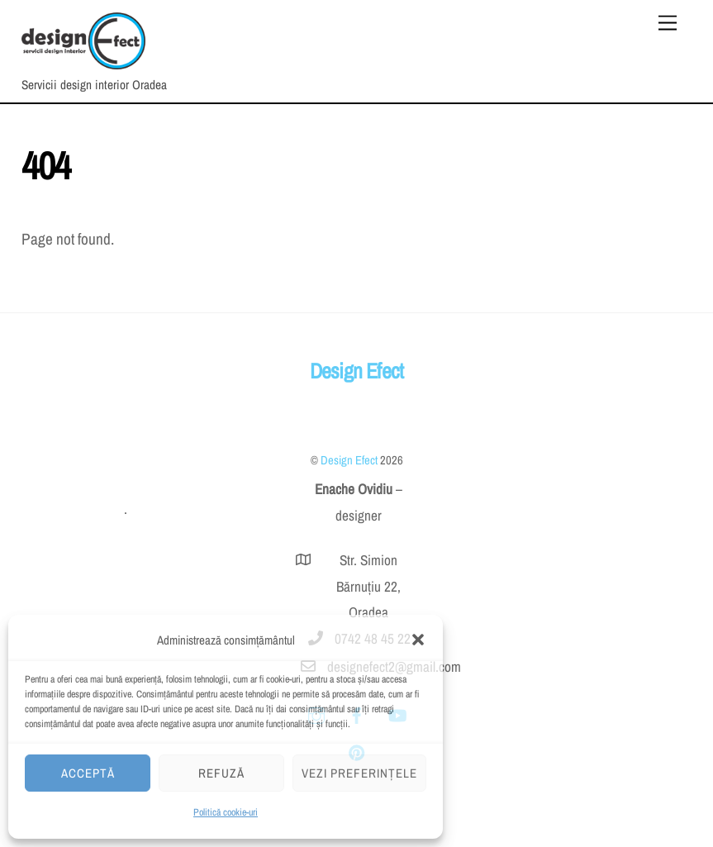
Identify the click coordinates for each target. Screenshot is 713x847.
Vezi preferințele (359, 773)
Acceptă (88, 773)
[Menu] (667, 23)
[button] (418, 639)
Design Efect (349, 460)
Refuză (221, 773)
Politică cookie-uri (225, 812)
